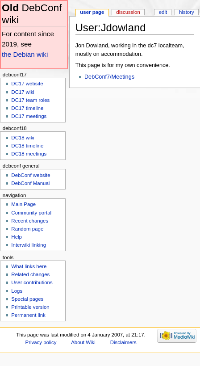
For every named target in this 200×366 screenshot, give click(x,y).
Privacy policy (41, 342)
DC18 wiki (22, 137)
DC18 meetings (28, 153)
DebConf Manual (30, 183)
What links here (28, 266)
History (186, 12)
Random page (27, 228)
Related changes (30, 274)
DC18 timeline (27, 145)
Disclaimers (123, 342)
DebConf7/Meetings (109, 77)
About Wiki (83, 342)
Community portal (31, 212)
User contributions (31, 282)
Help (16, 237)
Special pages (27, 299)
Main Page (23, 204)
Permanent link (28, 315)
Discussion (128, 12)
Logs (16, 291)
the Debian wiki (25, 54)
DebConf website (30, 175)
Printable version (30, 307)
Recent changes (29, 220)
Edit (163, 12)
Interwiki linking (28, 245)
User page (92, 12)
